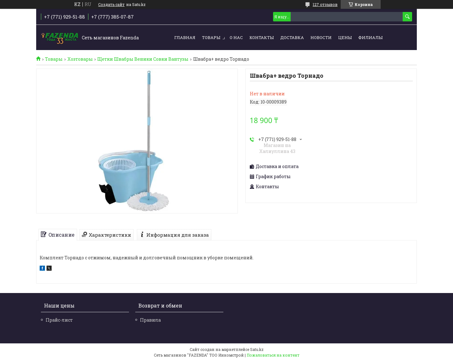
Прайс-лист (59, 320)
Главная (184, 37)
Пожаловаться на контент (273, 355)
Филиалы (370, 37)
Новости (321, 37)
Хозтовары (80, 59)
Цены (345, 37)
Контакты (261, 37)
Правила (150, 320)
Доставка (292, 37)
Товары (211, 37)
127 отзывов (325, 4)
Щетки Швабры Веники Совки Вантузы (142, 59)
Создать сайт (111, 4)
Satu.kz (257, 349)
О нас (236, 37)
